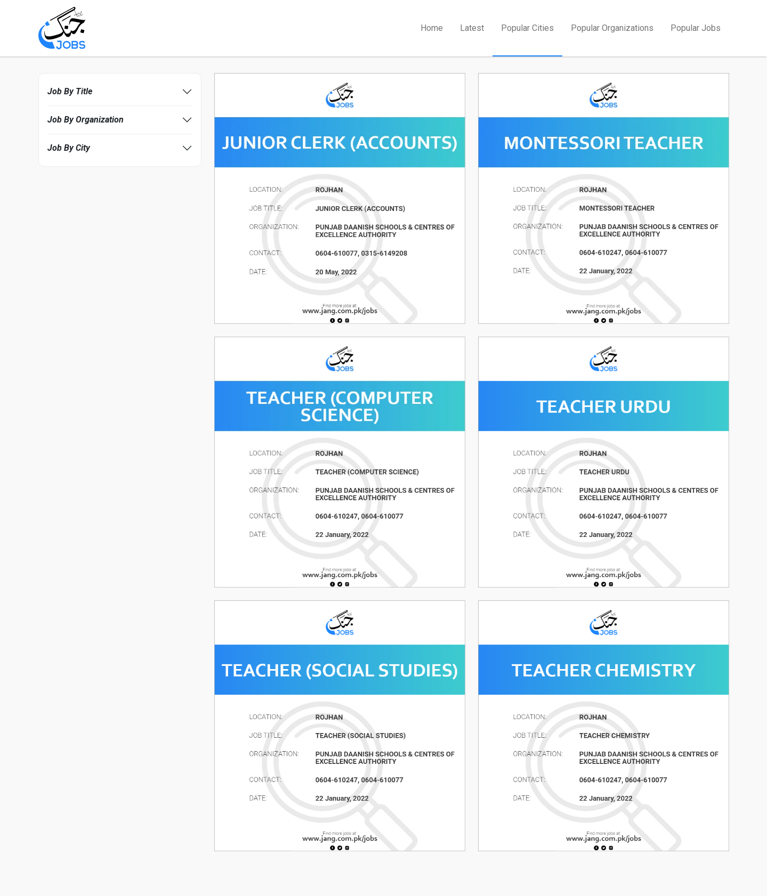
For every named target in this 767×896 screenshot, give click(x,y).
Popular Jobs (696, 28)
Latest (472, 28)
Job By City (68, 148)
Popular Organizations (612, 28)
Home (432, 28)
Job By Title (69, 91)
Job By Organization (85, 120)
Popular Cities (527, 28)
